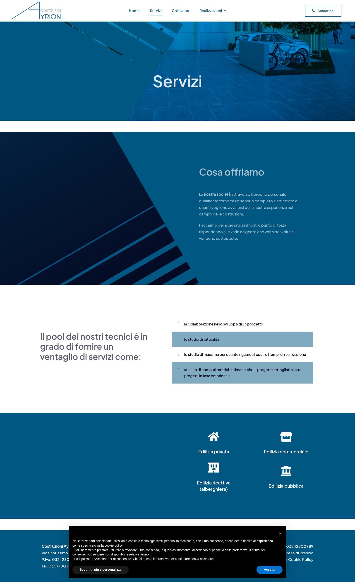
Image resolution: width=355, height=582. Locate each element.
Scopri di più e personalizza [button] (100, 569)
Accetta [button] (269, 569)
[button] (280, 533)
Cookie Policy (300, 559)
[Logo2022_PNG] (38, 3)
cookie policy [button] (113, 545)
